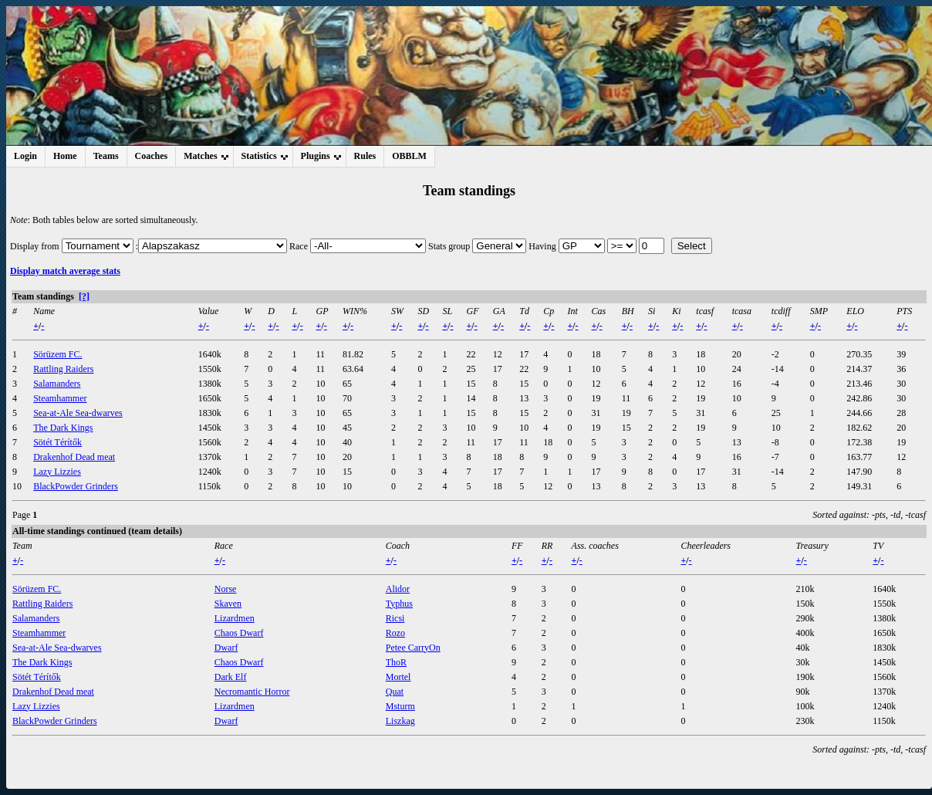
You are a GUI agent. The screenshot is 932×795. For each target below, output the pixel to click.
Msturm (400, 706)
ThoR (396, 662)
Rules (365, 156)
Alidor (398, 589)
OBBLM (409, 156)
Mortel (398, 677)
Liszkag (400, 721)
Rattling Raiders (63, 369)
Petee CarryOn (413, 647)
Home (65, 156)
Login (25, 156)
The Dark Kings (63, 427)
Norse (225, 589)
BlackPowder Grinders (75, 486)
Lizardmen (234, 618)
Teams (106, 156)
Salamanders (56, 383)
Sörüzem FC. (57, 354)
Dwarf (226, 647)
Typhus (399, 603)
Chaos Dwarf (239, 633)
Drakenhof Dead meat (74, 457)
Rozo (395, 633)
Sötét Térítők (57, 442)
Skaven (227, 603)
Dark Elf (230, 677)
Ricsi (395, 618)
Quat (395, 691)
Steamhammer (59, 398)
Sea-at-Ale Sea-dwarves (78, 413)
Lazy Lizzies (57, 471)
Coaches (151, 156)
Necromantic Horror (252, 691)
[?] (84, 296)
